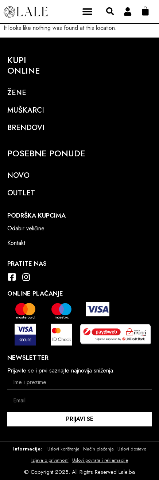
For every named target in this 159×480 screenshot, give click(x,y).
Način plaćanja (98, 448)
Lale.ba (127, 472)
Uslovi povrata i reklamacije (100, 460)
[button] (88, 12)
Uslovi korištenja (63, 448)
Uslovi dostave (131, 448)
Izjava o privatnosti (50, 460)
